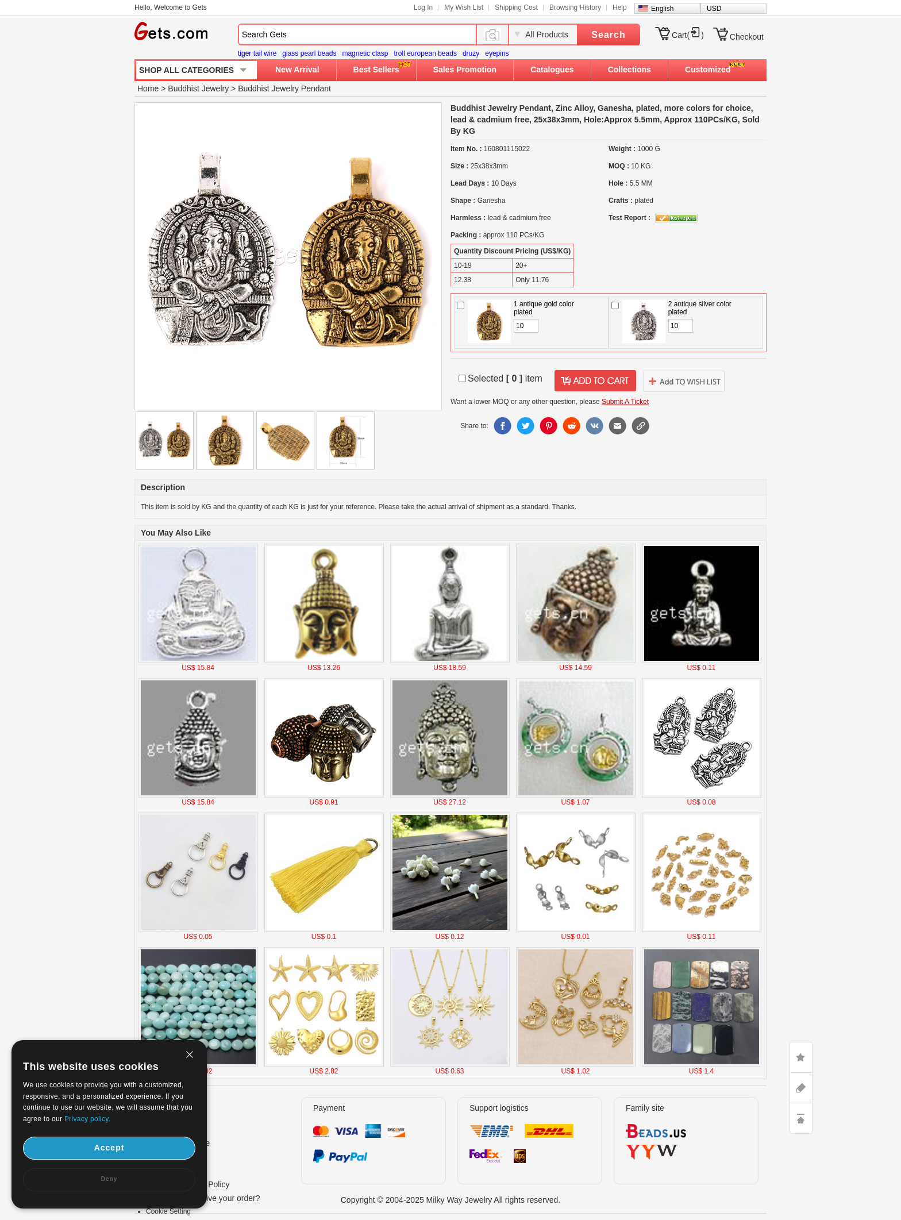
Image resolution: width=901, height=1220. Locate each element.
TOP (801, 1118)
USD (714, 9)
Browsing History (575, 7)
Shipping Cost (516, 7)
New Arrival (297, 69)
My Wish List (463, 7)
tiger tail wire (257, 53)
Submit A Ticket (625, 402)
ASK (801, 1088)
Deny (109, 1179)
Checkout (747, 36)
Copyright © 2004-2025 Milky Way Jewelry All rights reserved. (451, 1199)
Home (148, 88)
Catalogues (551, 69)
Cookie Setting (168, 1211)
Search (608, 35)
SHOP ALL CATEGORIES (186, 70)
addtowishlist (683, 381)
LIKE (801, 1057)
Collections (629, 69)
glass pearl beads (309, 53)
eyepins (497, 53)
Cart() (688, 35)
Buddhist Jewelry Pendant (284, 88)
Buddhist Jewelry (198, 88)
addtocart (595, 381)
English (662, 9)
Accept (109, 1147)
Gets (170, 31)
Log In (423, 7)
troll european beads (425, 53)
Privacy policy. (87, 1119)
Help (620, 7)
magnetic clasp (365, 53)
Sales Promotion (464, 69)
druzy (471, 53)
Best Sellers (376, 69)
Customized (707, 69)
